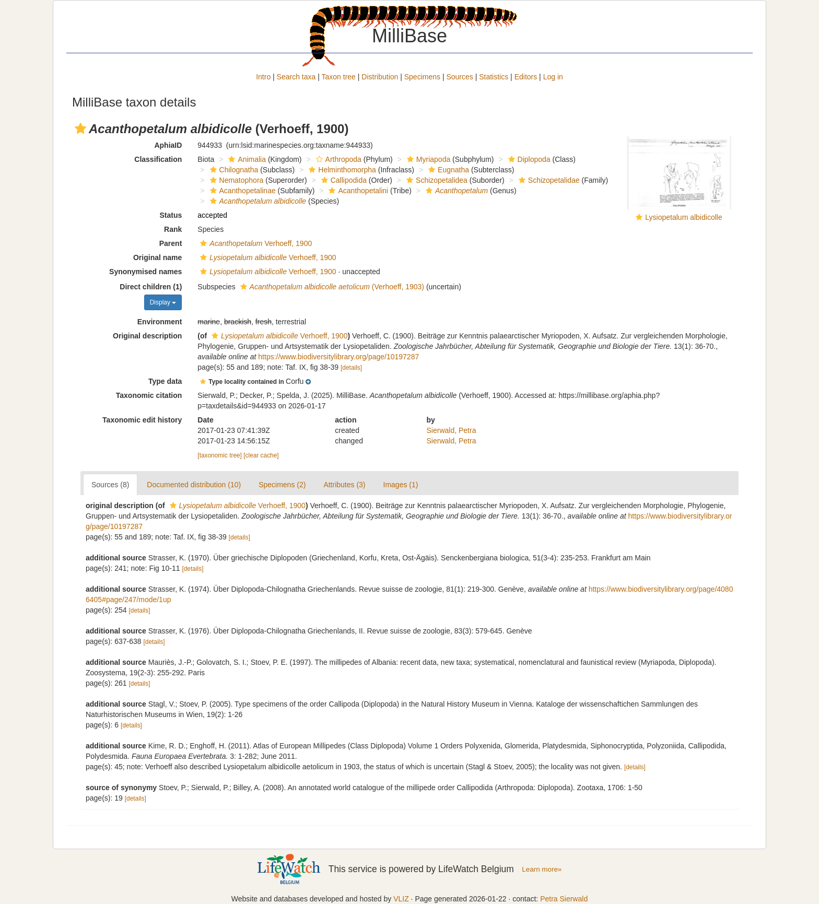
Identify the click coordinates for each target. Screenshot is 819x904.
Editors (525, 77)
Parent (170, 243)
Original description (147, 336)
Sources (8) (110, 484)
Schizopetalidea (435, 180)
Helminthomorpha (341, 170)
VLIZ (401, 899)
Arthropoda (337, 159)
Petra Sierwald (564, 899)
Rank (173, 229)
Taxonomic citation (149, 395)
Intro (263, 77)
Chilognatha (233, 170)
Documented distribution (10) (194, 484)
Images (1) (400, 484)
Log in (553, 77)
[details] (351, 367)
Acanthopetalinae (241, 190)
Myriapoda (427, 159)
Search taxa (296, 77)
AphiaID (168, 145)
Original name (157, 257)
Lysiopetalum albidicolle (683, 217)
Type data (165, 381)
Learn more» (541, 869)
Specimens (422, 77)
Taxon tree (339, 77)
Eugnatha (447, 170)
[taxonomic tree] (219, 455)
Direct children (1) (151, 287)
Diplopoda (528, 159)
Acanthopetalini (357, 190)
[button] (80, 128)
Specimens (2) (282, 484)
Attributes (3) (344, 484)
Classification (158, 159)
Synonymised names (145, 271)
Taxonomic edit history (142, 420)
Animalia (246, 159)
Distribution (379, 77)
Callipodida (343, 180)
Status (171, 215)
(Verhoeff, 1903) (331, 287)
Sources (459, 77)
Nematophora (235, 180)
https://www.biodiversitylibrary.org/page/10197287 (338, 357)
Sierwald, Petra (451, 430)
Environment (159, 322)
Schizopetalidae (548, 180)
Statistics (493, 77)
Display (163, 302)
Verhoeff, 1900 (254, 243)
